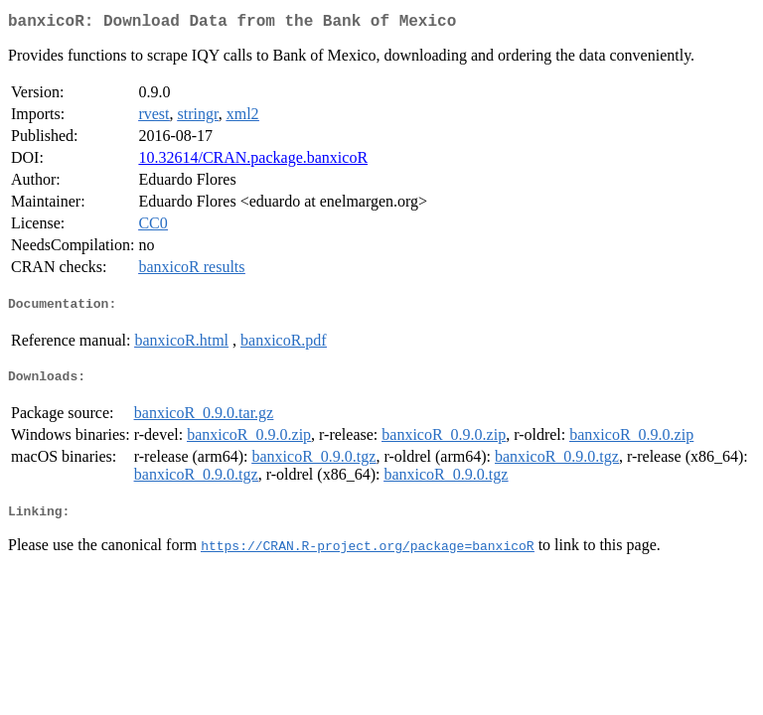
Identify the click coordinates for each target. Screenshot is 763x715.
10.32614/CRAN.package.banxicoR (253, 161)
